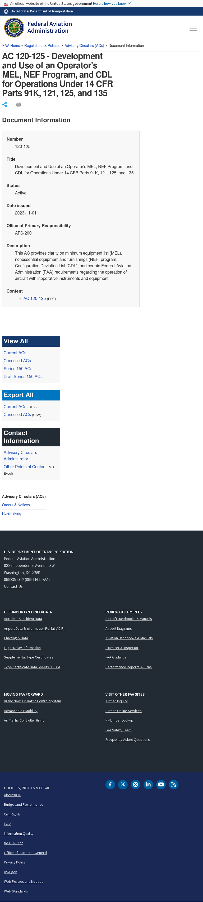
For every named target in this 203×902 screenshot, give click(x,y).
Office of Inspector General (25, 852)
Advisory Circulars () (84, 46)
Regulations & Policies (42, 46)
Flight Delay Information (22, 647)
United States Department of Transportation (42, 11)
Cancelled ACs (17, 361)
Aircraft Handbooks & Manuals (128, 618)
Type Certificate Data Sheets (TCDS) (32, 667)
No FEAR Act (13, 843)
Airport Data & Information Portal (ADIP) (34, 628)
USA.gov (10, 872)
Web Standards (16, 891)
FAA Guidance (116, 657)
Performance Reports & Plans (128, 667)
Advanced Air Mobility (21, 710)
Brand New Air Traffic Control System (32, 701)
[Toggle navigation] (193, 28)
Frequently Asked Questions (127, 739)
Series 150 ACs (18, 369)
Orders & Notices (16, 505)
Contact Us (13, 586)
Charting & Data (16, 638)
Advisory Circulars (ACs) (24, 497)
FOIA (7, 823)
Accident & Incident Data (23, 618)
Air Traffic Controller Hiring (24, 720)
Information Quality (19, 833)
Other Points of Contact (25, 467)
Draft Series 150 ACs (23, 377)
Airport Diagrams (118, 628)
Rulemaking (11, 514)
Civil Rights (12, 814)
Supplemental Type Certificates (28, 657)
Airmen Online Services (123, 710)
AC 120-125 (35, 299)
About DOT (12, 795)
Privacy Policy (15, 862)
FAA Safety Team (118, 730)
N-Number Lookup (119, 720)
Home (11, 46)
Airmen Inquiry (116, 701)
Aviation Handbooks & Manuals (129, 638)
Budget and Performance (23, 804)
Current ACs (15, 353)
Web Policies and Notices (23, 881)
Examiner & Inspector (122, 647)
